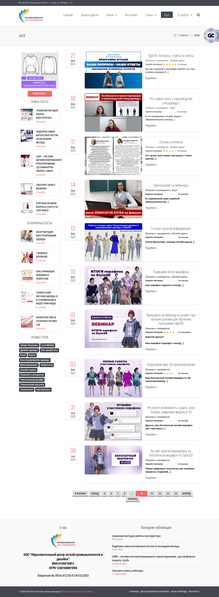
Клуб (172, 108)
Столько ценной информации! (171, 228)
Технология (26, 389)
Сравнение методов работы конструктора (136, 536)
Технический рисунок (32, 384)
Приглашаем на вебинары (171, 185)
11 (152, 493)
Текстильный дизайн (31, 379)
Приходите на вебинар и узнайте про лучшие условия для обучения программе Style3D (171, 319)
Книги (32, 355)
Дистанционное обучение (154, 592)
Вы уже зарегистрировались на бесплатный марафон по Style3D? (171, 452)
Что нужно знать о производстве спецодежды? (171, 100)
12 (160, 493)
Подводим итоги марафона (171, 271)
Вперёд (186, 493)
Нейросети (47, 365)
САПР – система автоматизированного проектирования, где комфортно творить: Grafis (153, 558)
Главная (183, 35)
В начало (80, 493)
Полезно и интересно (156, 60)
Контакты (194, 592)
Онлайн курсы (177, 60)
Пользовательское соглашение (78, 592)
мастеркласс (43, 389)
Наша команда (179, 592)
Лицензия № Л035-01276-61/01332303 (63, 575)
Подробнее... (40, 93)
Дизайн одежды (29, 350)
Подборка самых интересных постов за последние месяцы (145, 546)
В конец (132, 499)
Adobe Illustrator (29, 345)
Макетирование (28, 365)
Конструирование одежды (34, 360)
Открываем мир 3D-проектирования (171, 364)
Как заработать (49, 350)
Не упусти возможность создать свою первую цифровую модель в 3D (171, 409)
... (132, 493)
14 (175, 493)
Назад (95, 493)
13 (167, 493)
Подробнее (151, 78)
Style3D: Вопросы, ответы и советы (171, 55)
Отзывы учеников (171, 141)
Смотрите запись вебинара (127, 570)
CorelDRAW (47, 345)
